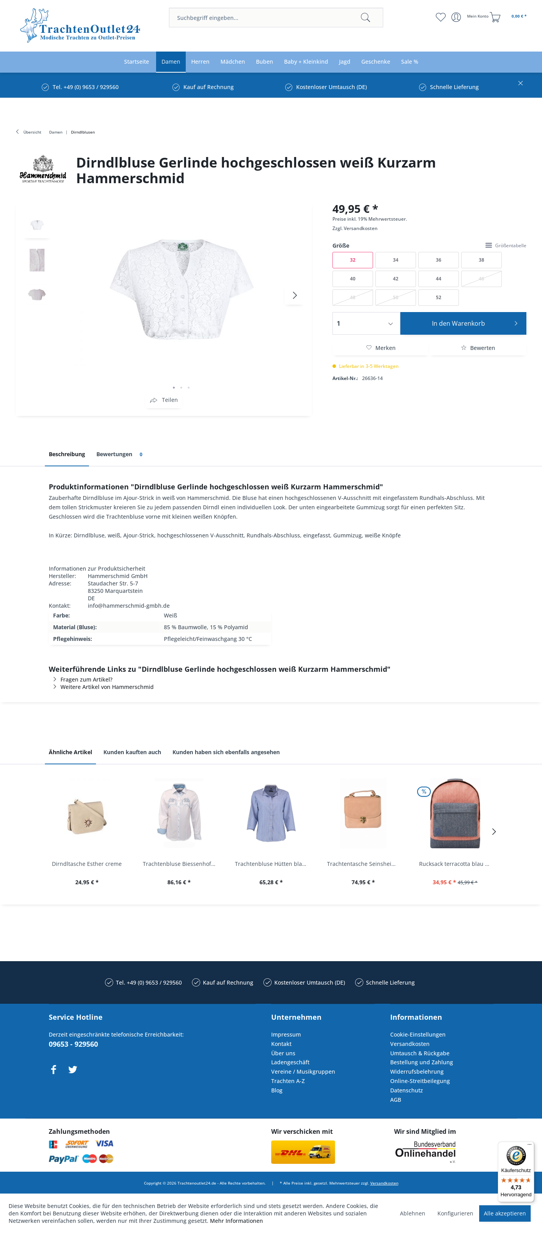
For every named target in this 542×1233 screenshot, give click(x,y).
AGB (395, 1099)
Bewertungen (120, 454)
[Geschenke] (376, 62)
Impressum (286, 1034)
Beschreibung (67, 454)
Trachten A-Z (288, 1081)
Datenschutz (406, 1090)
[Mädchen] (233, 62)
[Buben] (265, 62)
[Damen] (171, 62)
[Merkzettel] (441, 17)
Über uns (283, 1053)
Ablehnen (412, 1213)
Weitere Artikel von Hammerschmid (101, 687)
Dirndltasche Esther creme (87, 863)
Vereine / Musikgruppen (303, 1071)
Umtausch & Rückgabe (420, 1053)
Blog (277, 1090)
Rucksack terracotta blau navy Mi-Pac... (457, 863)
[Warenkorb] (509, 17)
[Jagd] (345, 62)
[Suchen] (365, 17)
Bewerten (478, 348)
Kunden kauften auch (132, 752)
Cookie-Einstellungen (418, 1034)
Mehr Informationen (236, 1220)
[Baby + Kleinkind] (306, 62)
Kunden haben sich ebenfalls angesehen (226, 752)
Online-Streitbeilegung (420, 1081)
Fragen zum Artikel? (80, 679)
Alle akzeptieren (505, 1213)
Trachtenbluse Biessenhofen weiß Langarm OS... (181, 863)
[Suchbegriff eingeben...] (276, 17)
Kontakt (281, 1043)
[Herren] (200, 62)
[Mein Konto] (471, 17)
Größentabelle (505, 245)
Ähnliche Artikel (70, 752)
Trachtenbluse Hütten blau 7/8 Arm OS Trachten (273, 863)
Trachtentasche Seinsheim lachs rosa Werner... (365, 863)
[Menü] (529, 1146)
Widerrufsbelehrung (417, 1071)
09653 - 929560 (73, 1044)
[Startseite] (137, 62)
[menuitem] (276, 17)
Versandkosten (361, 228)
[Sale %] (410, 62)
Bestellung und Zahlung (421, 1062)
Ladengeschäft (290, 1062)
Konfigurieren (455, 1213)
